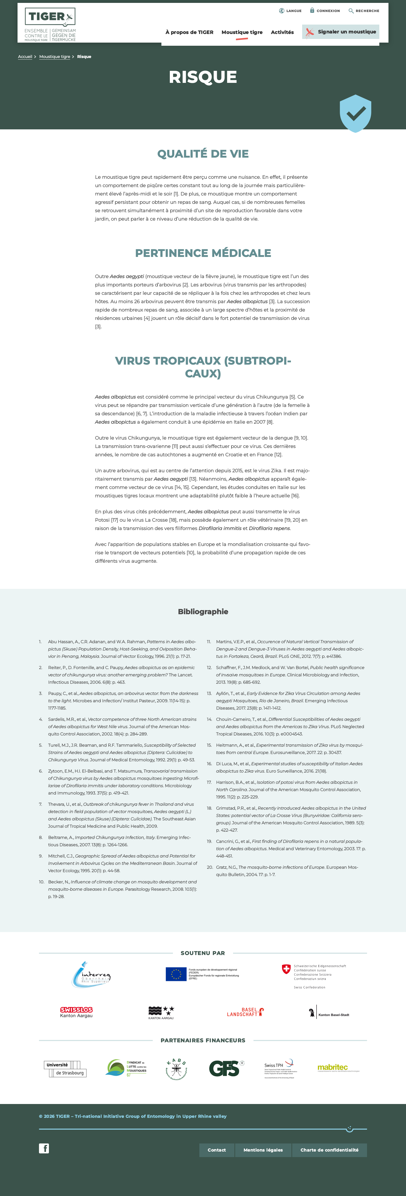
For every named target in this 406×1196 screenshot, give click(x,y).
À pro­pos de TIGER (189, 33)
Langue (293, 11)
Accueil (25, 56)
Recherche (367, 11)
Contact (217, 1150)
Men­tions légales (263, 1150)
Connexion (328, 11)
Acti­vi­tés (282, 33)
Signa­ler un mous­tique (339, 33)
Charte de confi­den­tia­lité (330, 1150)
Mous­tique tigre (241, 35)
